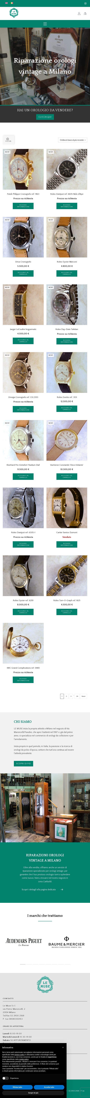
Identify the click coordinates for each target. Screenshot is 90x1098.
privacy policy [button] (20, 1055)
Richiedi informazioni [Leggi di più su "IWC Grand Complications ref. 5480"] (23, 679)
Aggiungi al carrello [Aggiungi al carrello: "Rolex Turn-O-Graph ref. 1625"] (66, 612)
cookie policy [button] (23, 1059)
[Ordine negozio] (72, 140)
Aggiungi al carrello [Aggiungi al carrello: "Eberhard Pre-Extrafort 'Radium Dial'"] (23, 476)
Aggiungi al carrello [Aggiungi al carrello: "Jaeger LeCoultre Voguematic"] (23, 340)
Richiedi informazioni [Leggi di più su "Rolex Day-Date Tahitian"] (67, 341)
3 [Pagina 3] (70, 696)
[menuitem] (6, 3)
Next (83, 696)
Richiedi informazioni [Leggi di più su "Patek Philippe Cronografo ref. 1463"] (23, 206)
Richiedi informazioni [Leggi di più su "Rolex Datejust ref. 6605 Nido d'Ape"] (67, 206)
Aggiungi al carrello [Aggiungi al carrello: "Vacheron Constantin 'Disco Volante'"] (66, 476)
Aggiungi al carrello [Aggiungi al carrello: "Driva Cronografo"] (23, 273)
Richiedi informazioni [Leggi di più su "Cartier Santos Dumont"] (67, 544)
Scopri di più (23, 763)
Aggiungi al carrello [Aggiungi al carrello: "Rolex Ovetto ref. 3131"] (66, 408)
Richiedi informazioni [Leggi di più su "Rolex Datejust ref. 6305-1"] (23, 544)
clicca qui (45, 117)
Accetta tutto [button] (49, 1087)
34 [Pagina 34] (77, 696)
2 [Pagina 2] (66, 696)
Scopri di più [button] (33, 1093)
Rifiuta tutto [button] (17, 1087)
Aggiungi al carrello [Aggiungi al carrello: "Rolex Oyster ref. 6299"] (23, 612)
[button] (63, 1047)
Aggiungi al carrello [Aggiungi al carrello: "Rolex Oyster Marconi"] (66, 273)
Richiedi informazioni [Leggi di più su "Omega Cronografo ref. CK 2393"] (23, 409)
